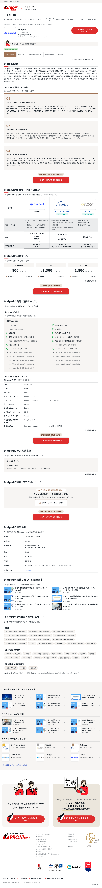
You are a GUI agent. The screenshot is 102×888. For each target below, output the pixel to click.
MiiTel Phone (15, 755)
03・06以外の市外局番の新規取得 (15, 639)
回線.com (83, 745)
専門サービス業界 (70, 654)
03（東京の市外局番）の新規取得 (15, 631)
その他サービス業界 (50, 658)
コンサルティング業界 (12, 658)
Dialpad (22, 29)
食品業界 (17, 654)
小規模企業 (33, 668)
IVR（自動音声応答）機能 (75, 643)
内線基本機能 (60, 643)
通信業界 (82, 654)
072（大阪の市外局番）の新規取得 (40, 635)
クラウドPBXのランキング (37, 24)
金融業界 (85, 658)
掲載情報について (84, 59)
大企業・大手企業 (11, 668)
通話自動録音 (91, 643)
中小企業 (22, 668)
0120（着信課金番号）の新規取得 (64, 635)
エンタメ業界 (27, 658)
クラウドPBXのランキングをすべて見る (14, 765)
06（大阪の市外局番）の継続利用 (63, 639)
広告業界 (37, 658)
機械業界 (92, 654)
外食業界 (27, 654)
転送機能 (32, 643)
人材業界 (75, 658)
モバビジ (48, 755)
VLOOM (88, 211)
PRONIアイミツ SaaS (10, 24)
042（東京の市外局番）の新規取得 (63, 631)
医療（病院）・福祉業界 (41, 654)
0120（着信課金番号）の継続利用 (15, 643)
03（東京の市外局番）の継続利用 (39, 639)
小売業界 (8, 654)
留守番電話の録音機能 (45, 643)
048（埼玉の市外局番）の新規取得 (16, 635)
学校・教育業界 (64, 658)
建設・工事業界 (56, 654)
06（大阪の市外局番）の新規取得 (39, 631)
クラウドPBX (23, 24)
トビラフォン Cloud (62, 211)
